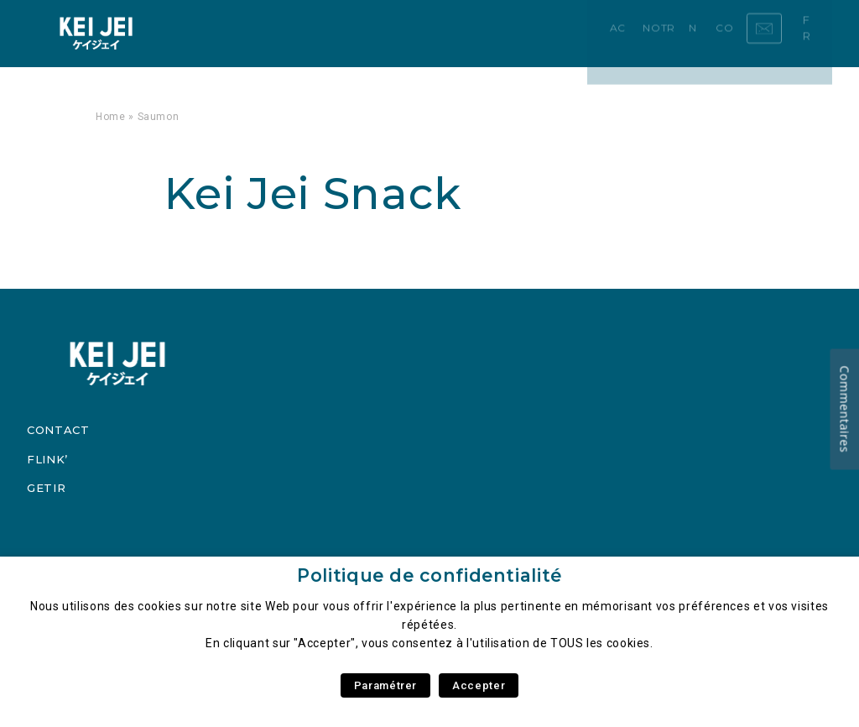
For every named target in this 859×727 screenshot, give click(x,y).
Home (111, 117)
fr (814, 32)
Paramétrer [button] (385, 685)
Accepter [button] (478, 685)
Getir (46, 487)
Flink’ (47, 459)
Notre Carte (300, 33)
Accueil (223, 33)
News (371, 33)
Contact (426, 33)
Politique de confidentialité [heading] (429, 575)
